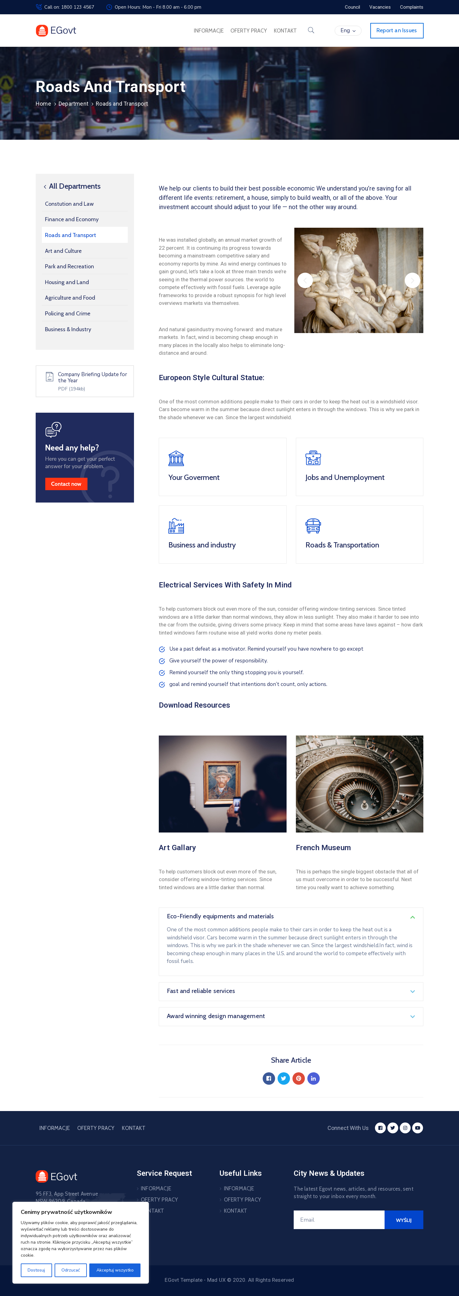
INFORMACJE (209, 31)
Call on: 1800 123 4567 (69, 7)
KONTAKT (285, 31)
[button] (305, 280)
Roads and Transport (70, 235)
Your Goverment (194, 477)
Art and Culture (63, 251)
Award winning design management (216, 1016)
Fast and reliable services (201, 991)
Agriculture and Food (70, 297)
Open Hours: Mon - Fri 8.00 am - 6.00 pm (158, 7)
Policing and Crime (67, 313)
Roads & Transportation (342, 544)
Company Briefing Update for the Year (92, 377)
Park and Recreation (69, 266)
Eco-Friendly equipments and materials (220, 916)
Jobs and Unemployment (345, 477)
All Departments (71, 186)
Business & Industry (68, 329)
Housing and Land (67, 282)
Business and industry (202, 544)
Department (73, 103)
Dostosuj (36, 1270)
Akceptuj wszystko (115, 1270)
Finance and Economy (72, 219)
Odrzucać (70, 1270)
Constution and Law (69, 203)
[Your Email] (339, 1219)
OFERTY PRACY (248, 31)
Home (43, 103)
